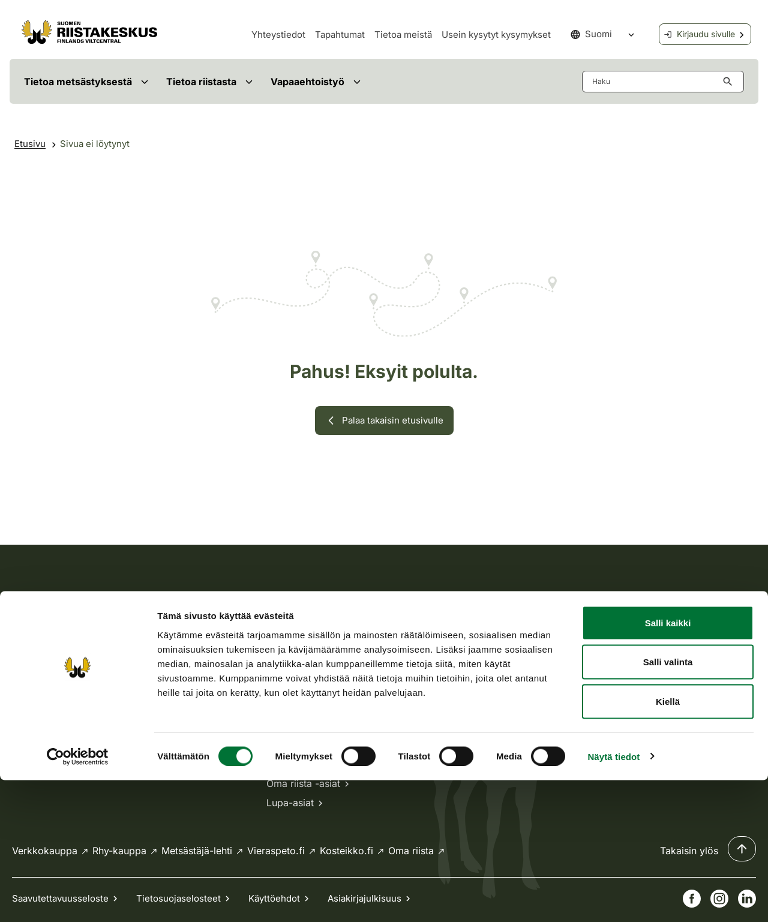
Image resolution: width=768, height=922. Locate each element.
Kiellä (668, 843)
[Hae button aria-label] (730, 81)
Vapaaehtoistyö (307, 82)
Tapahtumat (340, 34)
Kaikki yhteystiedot (317, 728)
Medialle (540, 674)
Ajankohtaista (551, 636)
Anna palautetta (556, 713)
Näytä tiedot (613, 898)
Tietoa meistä (403, 34)
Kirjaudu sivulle (699, 34)
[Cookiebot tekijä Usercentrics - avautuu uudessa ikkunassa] (77, 899)
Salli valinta (668, 804)
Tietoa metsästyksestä (78, 82)
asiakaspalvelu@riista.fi (319, 665)
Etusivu (30, 143)
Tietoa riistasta (201, 82)
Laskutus (540, 693)
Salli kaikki (668, 764)
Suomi (591, 34)
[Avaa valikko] (144, 81)
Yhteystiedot (278, 34)
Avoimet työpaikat (561, 655)
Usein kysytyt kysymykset (496, 34)
